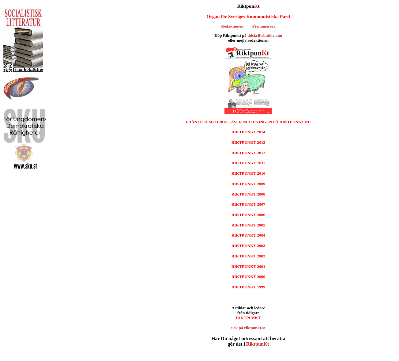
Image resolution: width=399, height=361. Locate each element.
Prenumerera (264, 26)
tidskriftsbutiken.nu (264, 35)
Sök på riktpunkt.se (248, 327)
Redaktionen (232, 26)
